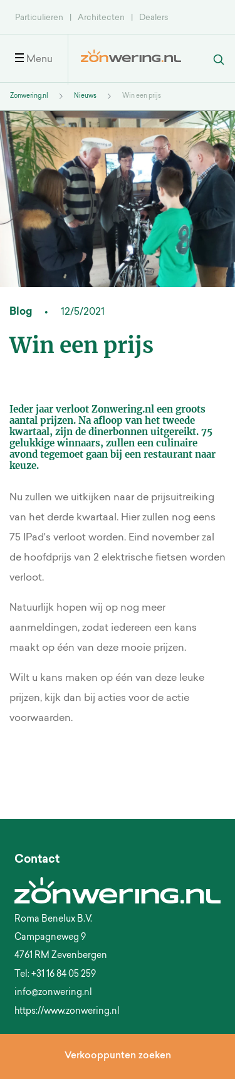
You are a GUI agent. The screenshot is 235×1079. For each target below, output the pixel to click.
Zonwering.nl (29, 96)
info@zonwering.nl (53, 993)
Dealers (153, 18)
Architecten (101, 18)
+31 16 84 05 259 (63, 975)
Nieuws (85, 96)
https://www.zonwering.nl (67, 1012)
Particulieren (39, 18)
